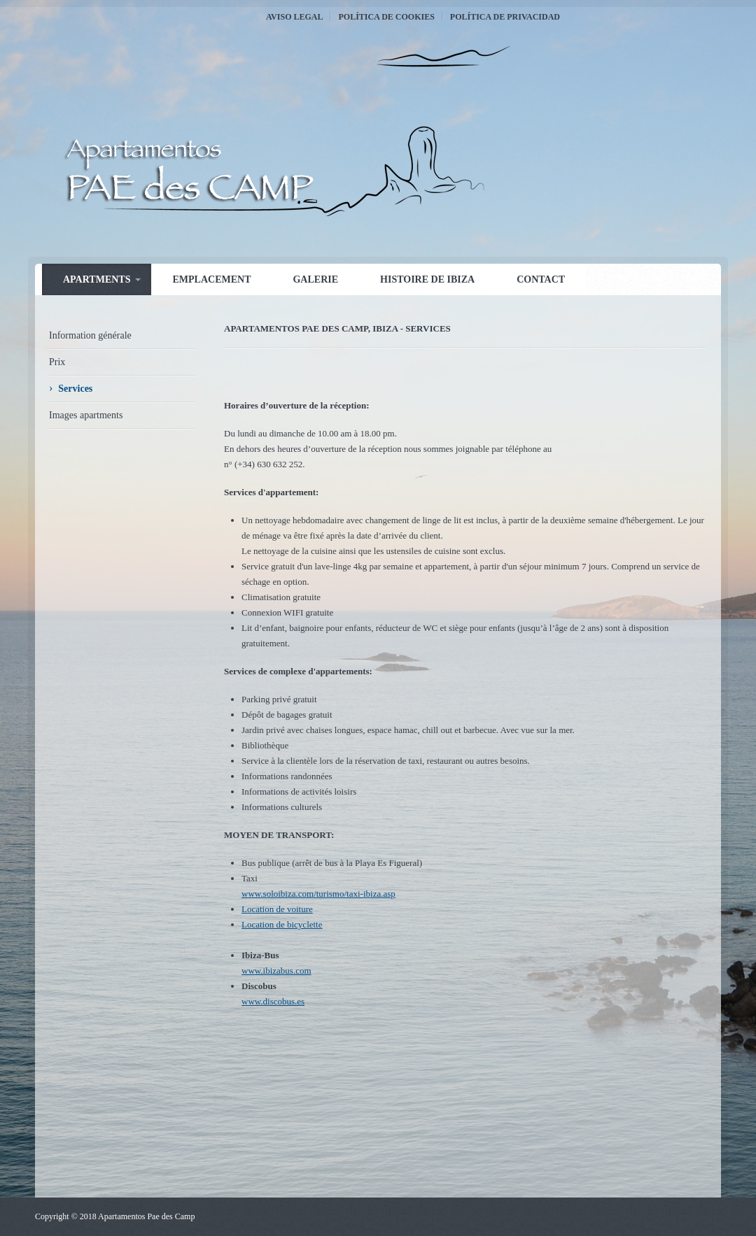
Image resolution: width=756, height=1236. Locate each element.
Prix (57, 362)
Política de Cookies (386, 17)
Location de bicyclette (282, 924)
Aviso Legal (294, 17)
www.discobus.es (272, 1001)
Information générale (90, 335)
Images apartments (85, 415)
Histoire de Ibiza (427, 279)
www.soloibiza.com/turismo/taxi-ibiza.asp (318, 893)
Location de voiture (277, 909)
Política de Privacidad (505, 17)
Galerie (315, 279)
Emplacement (211, 279)
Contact (541, 279)
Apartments (96, 279)
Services (75, 388)
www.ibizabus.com (276, 970)
